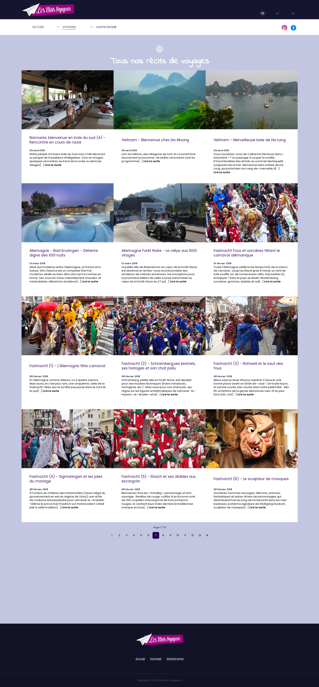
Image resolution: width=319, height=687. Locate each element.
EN (289, 13)
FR (259, 13)
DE (274, 13)
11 (185, 535)
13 (200, 535)
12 (192, 535)
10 (178, 535)
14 (207, 535)
